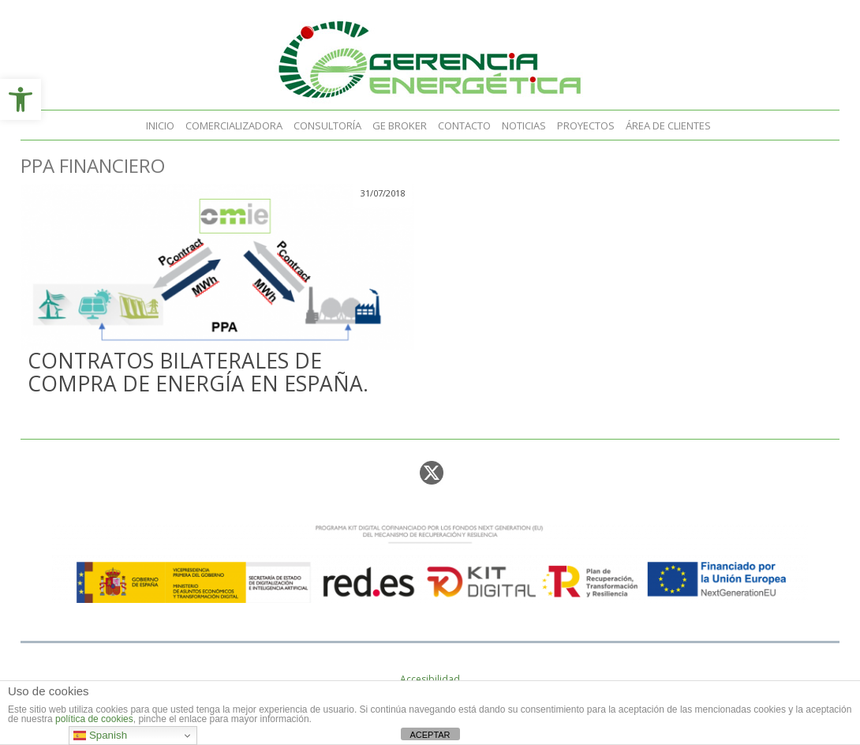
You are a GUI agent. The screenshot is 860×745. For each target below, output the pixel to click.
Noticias (524, 125)
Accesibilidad (430, 679)
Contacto (464, 125)
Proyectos (586, 125)
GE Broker (399, 125)
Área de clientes (668, 125)
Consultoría (327, 125)
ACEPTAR (429, 734)
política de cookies (94, 718)
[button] (20, 99)
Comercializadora (233, 125)
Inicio (160, 125)
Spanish (100, 735)
